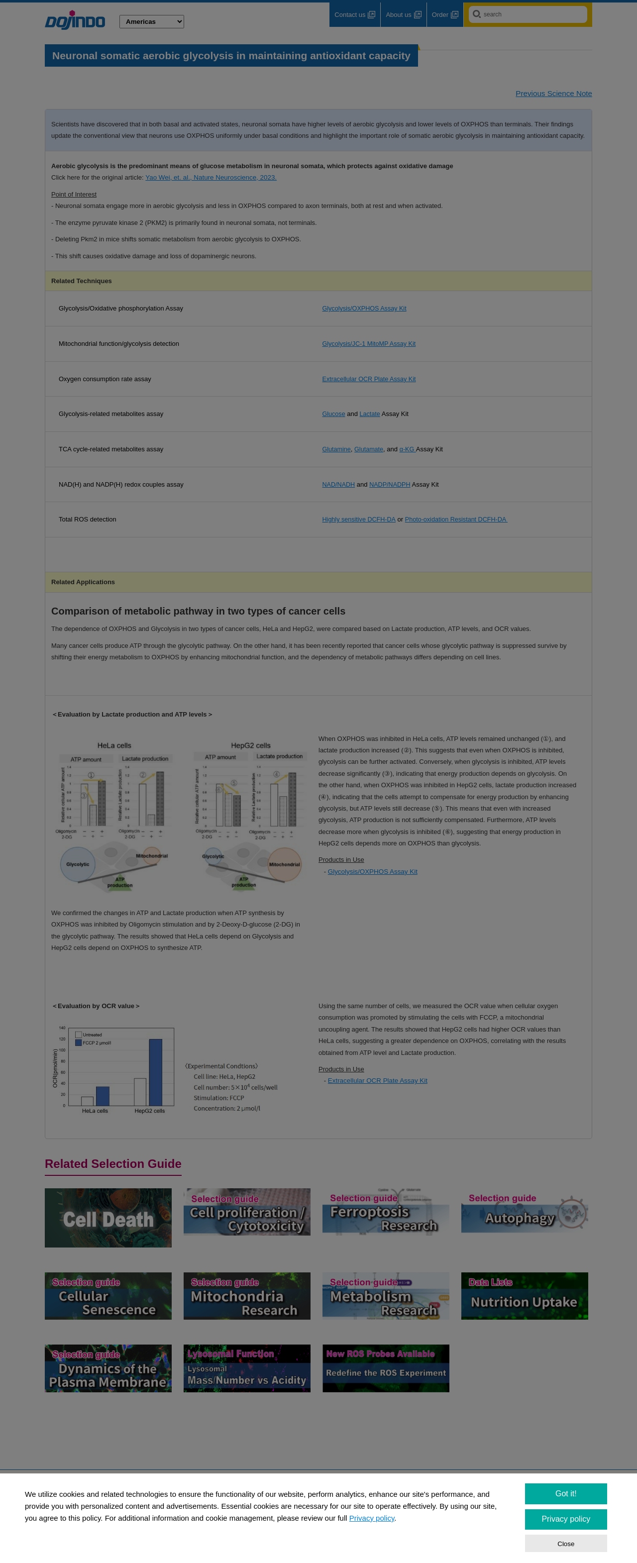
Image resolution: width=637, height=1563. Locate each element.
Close (565, 1544)
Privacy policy (372, 1518)
